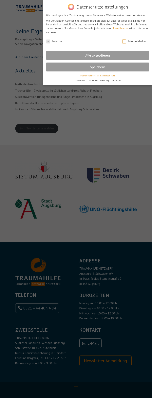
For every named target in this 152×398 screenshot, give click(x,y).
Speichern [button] (97, 65)
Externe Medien (134, 39)
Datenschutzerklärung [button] (99, 78)
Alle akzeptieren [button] (97, 53)
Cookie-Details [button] (80, 78)
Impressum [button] (116, 78)
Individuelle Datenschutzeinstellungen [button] (97, 73)
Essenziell (55, 39)
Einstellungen (120, 26)
